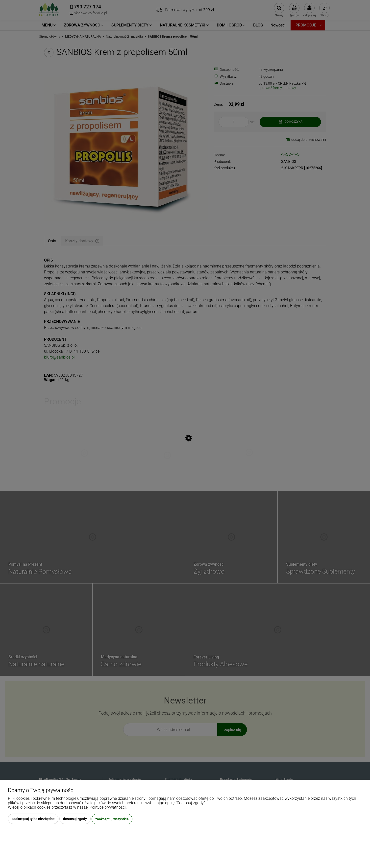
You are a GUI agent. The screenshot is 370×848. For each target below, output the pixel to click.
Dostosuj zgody (75, 819)
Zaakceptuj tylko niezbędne (33, 819)
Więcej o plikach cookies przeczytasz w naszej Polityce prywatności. (67, 807)
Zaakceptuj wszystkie (112, 819)
